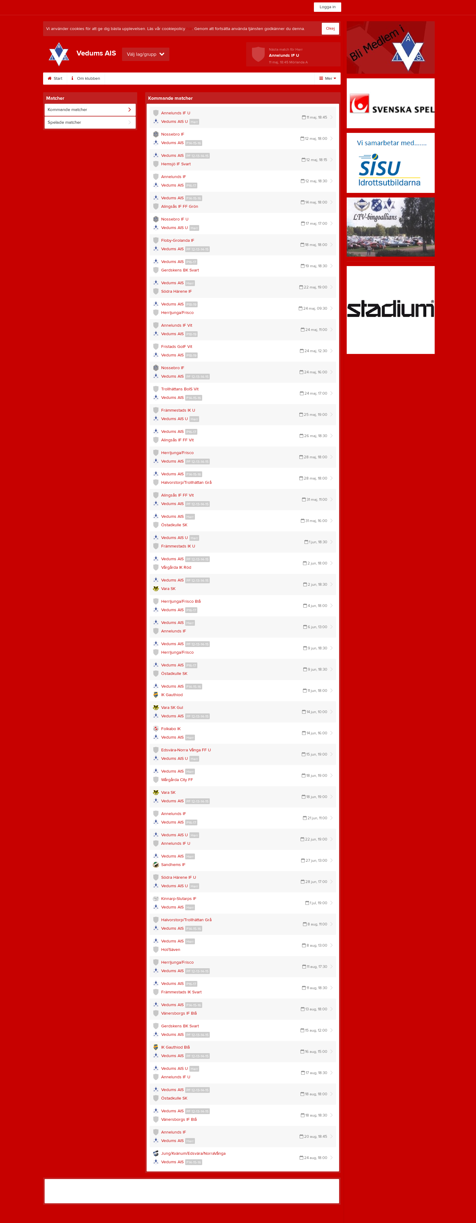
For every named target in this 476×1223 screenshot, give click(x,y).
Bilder (216, 78)
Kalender (186, 78)
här (189, 29)
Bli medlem (282, 78)
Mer (327, 78)
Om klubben (86, 78)
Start (55, 78)
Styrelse (120, 78)
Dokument (246, 78)
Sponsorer (153, 78)
